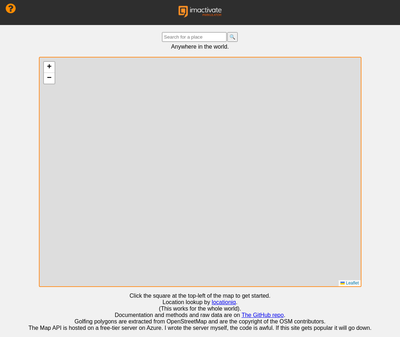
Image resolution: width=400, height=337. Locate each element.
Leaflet (349, 283)
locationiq (224, 302)
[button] (49, 67)
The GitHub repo (263, 315)
